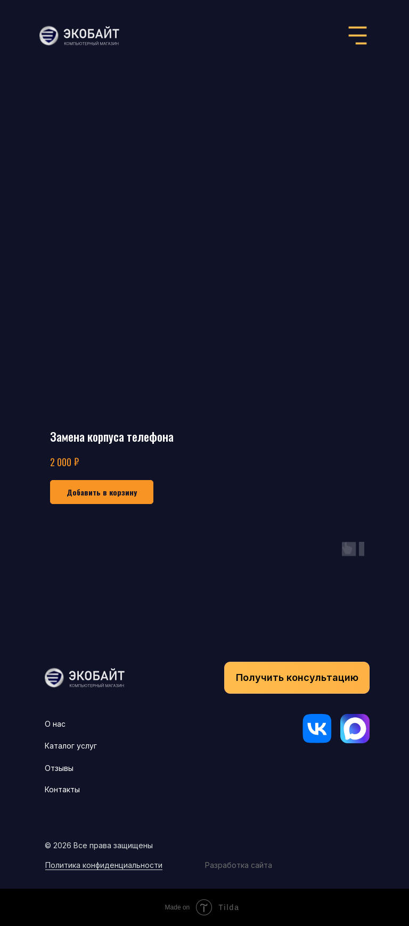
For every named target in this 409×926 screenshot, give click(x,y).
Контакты (62, 789)
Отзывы (59, 768)
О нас (55, 723)
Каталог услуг (71, 745)
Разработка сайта (238, 865)
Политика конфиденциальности (103, 865)
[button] (297, 677)
